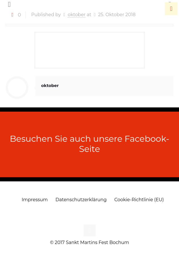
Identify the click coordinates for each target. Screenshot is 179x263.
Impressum (35, 199)
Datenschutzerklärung (81, 199)
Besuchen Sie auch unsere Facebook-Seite (89, 143)
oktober (50, 85)
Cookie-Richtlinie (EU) (139, 199)
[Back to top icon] (90, 230)
